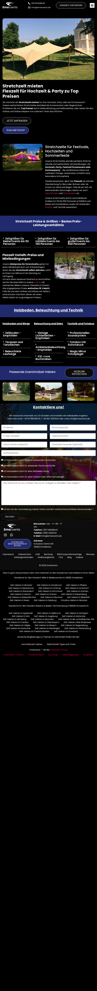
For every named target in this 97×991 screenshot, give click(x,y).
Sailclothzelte (51, 193)
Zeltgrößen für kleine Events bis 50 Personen (16, 241)
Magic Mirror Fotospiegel (77, 352)
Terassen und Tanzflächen (13, 343)
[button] (92, 5)
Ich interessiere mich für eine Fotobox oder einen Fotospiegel (33, 476)
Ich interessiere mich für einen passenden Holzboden (29, 460)
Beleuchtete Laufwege (12, 352)
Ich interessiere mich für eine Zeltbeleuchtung (26, 471)
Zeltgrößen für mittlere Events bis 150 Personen (48, 241)
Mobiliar (49, 207)
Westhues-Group (59, 649)
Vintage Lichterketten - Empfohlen (45, 335)
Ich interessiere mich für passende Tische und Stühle (29, 465)
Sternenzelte (69, 193)
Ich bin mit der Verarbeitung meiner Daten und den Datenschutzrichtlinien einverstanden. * (48, 509)
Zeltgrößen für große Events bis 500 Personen (79, 241)
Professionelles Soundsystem (79, 334)
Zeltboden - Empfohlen (12, 334)
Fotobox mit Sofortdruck (77, 343)
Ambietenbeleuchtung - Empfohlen (50, 348)
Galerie (37, 282)
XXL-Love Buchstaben (43, 358)
